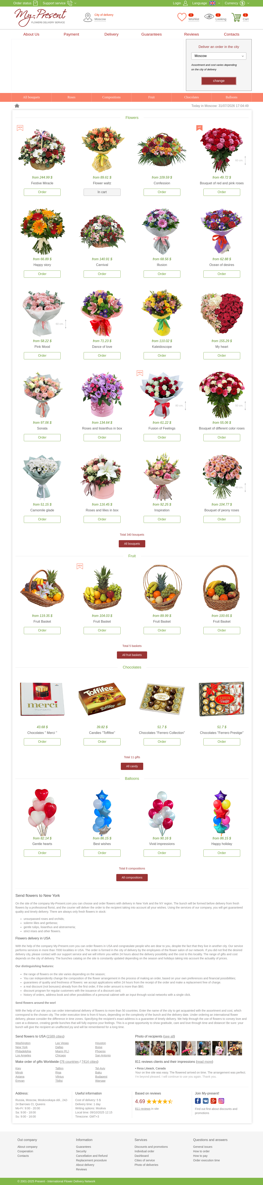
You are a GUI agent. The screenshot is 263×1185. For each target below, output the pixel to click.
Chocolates (191, 97)
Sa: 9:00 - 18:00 (25, 1112)
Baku (98, 1072)
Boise (98, 1047)
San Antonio (103, 1055)
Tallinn (59, 1068)
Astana (19, 1076)
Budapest (101, 1076)
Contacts (231, 34)
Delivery (111, 34)
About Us (31, 34)
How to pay (200, 1155)
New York (21, 1047)
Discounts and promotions (151, 1146)
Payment (71, 34)
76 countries (70, 1061)
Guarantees (151, 34)
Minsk (19, 1072)
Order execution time (206, 1160)
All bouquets (31, 97)
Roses (71, 97)
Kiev (18, 1068)
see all (169, 1036)
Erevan (19, 1080)
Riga (58, 1072)
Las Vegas (62, 1043)
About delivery (85, 1164)
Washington (22, 1043)
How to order (201, 1151)
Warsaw (100, 1080)
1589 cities (55, 1036)
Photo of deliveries (146, 1164)
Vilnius (59, 1076)
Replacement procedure (91, 1160)
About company (27, 1146)
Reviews (191, 34)
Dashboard (142, 1155)
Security (81, 1151)
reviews (143, 1108)
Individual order (144, 1151)
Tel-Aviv (100, 1068)
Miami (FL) (62, 1051)
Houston (100, 1043)
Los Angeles (23, 1055)
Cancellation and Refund (91, 1155)
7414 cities (89, 1061)
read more (204, 1061)
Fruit (151, 97)
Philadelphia (23, 1051)
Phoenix (100, 1051)
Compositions (111, 97)
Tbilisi (59, 1080)
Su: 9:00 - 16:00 (25, 1116)
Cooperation (25, 1151)
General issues (202, 1146)
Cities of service (145, 1160)
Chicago (60, 1055)
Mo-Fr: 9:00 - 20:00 (27, 1108)
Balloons (232, 97)
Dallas (59, 1047)
